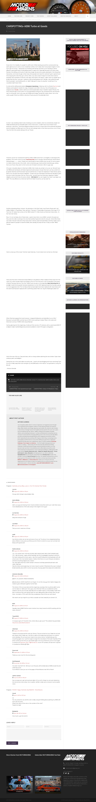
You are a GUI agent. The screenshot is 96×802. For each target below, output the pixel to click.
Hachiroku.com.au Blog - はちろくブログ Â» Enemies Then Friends (29, 486)
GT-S (36, 379)
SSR (9, 381)
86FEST (20, 459)
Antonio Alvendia (10, 28)
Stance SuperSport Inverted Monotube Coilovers (52, 409)
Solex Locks (56, 379)
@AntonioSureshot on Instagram (27, 464)
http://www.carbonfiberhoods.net (21, 622)
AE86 (21, 379)
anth (13, 534)
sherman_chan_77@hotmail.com (29, 642)
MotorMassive (34, 459)
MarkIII (47, 379)
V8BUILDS (25, 459)
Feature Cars (18, 16)
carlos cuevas (16, 675)
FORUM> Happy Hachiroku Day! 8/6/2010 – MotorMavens (27, 690)
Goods (33, 379)
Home (9, 16)
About (76, 16)
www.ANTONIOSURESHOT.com (45, 463)
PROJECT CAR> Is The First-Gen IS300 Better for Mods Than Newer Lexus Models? (40, 409)
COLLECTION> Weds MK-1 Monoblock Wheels (14, 408)
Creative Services (65, 16)
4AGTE (17, 379)
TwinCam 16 (13, 381)
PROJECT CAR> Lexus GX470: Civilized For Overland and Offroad (27, 409)
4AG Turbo (13, 379)
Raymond (55, 86)
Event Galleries (52, 16)
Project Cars (29, 16)
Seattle (51, 379)
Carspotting (20, 19)
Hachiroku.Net (41, 379)
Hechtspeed (16, 661)
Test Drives (40, 16)
